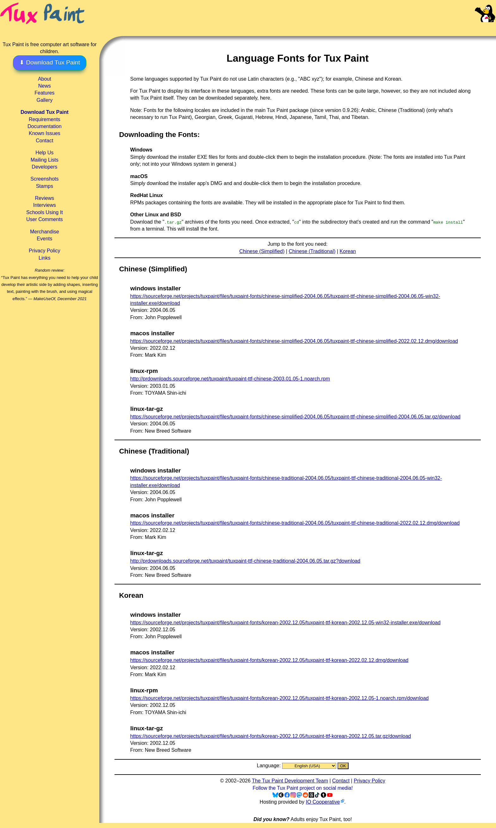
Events (44, 238)
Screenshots (44, 179)
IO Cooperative (323, 802)
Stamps (44, 186)
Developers (44, 167)
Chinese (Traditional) (312, 251)
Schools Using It (44, 212)
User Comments (44, 219)
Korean (348, 251)
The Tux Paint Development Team (290, 780)
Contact (44, 140)
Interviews (44, 205)
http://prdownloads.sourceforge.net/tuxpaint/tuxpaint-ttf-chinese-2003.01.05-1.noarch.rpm (230, 378)
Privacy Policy (44, 250)
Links (44, 258)
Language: (269, 765)
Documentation (45, 126)
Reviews (44, 198)
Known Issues (44, 133)
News (44, 86)
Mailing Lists (45, 160)
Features (44, 93)
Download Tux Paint (45, 112)
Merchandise (44, 231)
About (44, 79)
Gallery (44, 100)
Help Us (44, 152)
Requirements (44, 119)
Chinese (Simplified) (261, 251)
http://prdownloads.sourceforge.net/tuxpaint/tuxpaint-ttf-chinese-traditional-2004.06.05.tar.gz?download (245, 561)
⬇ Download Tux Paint (49, 62)
